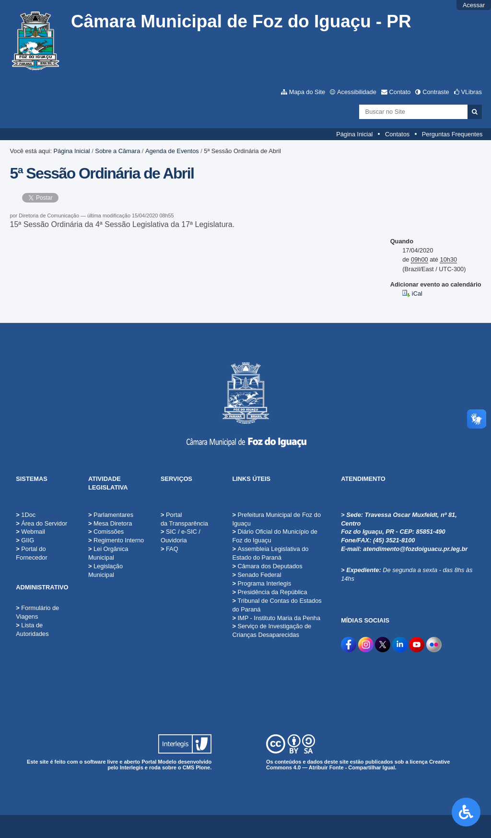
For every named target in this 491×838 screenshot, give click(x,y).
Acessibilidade (356, 92)
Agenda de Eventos (172, 151)
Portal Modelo (158, 762)
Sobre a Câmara (117, 151)
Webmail (33, 531)
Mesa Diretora (110, 523)
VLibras (471, 92)
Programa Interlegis (261, 583)
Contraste (435, 92)
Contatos (397, 134)
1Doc (28, 514)
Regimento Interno (116, 540)
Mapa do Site (307, 92)
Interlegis (131, 767)
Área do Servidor (44, 523)
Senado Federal (256, 574)
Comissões (106, 531)
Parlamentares (110, 514)
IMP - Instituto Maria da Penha (276, 618)
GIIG (27, 540)
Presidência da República (269, 592)
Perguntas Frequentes (452, 134)
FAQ (169, 548)
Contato (400, 92)
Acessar (474, 5)
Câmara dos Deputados (267, 566)
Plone (203, 767)
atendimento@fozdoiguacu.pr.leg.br (415, 548)
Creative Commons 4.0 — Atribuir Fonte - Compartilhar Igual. (358, 764)
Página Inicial (354, 134)
